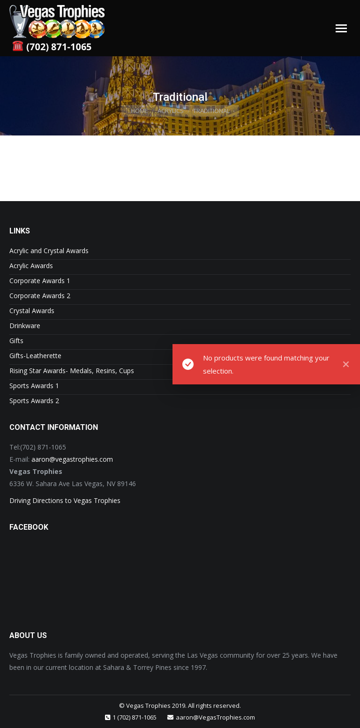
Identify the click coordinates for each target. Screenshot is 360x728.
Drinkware (24, 325)
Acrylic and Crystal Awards (49, 250)
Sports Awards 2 (34, 400)
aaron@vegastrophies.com (72, 459)
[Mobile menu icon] (341, 28)
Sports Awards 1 (34, 385)
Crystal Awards (31, 310)
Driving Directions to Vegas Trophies (64, 500)
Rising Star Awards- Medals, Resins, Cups (71, 370)
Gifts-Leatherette (35, 355)
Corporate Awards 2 (39, 295)
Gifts (16, 340)
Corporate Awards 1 (39, 280)
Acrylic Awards (31, 265)
